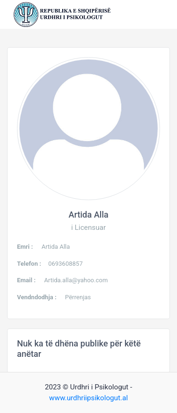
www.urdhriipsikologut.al (88, 398)
